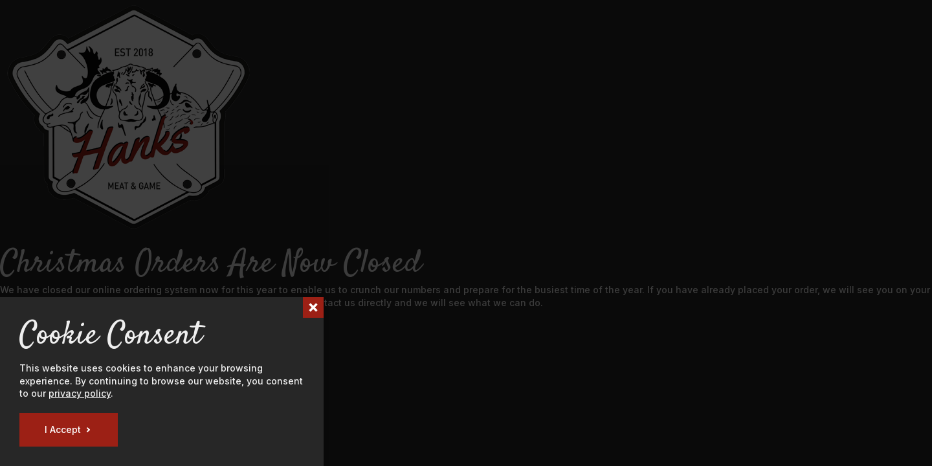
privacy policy (80, 393)
